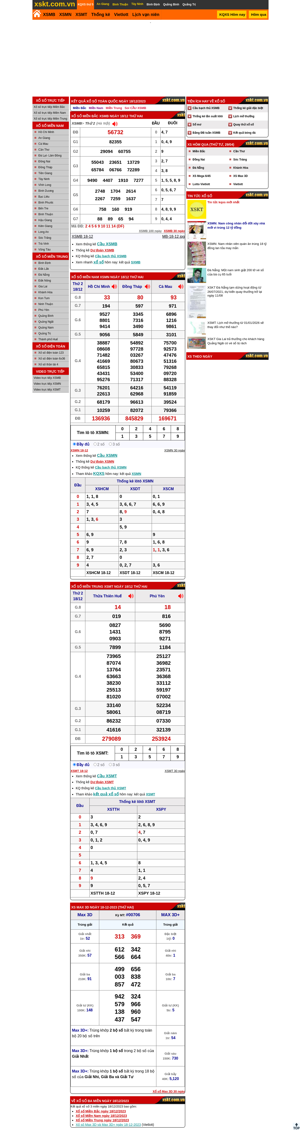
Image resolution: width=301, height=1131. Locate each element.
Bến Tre (43, 202)
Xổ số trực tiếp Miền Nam (50, 106)
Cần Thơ (43, 143)
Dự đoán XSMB (102, 244)
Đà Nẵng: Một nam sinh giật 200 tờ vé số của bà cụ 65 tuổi (235, 266)
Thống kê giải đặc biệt (248, 101)
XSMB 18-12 (82, 230)
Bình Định (44, 256)
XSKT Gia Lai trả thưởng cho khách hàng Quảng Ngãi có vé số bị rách (235, 335)
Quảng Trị (44, 327)
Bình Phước (45, 196)
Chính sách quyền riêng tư (181, 1129)
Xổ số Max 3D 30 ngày (169, 1085)
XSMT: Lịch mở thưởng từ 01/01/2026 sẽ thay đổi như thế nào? (235, 318)
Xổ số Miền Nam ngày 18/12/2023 (101, 1109)
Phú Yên (43, 303)
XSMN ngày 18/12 (114, 271)
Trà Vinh (43, 237)
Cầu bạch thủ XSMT (110, 782)
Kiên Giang (45, 219)
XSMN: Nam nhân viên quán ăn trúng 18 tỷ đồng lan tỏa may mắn (237, 239)
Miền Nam (96, 101)
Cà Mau (43, 137)
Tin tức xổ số (199, 190)
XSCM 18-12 (163, 566)
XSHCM (102, 483)
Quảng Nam (46, 321)
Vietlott (238, 178)
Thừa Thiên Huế (107, 590)
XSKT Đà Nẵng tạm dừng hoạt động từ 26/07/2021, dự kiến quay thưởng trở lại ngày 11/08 (234, 285)
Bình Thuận (45, 208)
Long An (43, 225)
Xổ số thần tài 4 (48, 358)
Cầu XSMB (107, 237)
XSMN (65, 14)
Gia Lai (42, 280)
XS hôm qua (198, 138)
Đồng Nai (44, 155)
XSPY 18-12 (149, 887)
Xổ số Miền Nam (85, 271)
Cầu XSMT (107, 769)
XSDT (135, 483)
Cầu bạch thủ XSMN (111, 461)
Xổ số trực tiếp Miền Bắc (49, 100)
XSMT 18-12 (79, 764)
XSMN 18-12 (79, 444)
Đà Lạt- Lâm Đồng (50, 149)
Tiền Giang (45, 166)
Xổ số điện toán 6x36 (51, 352)
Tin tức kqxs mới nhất (223, 196)
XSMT (81, 14)
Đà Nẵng (44, 268)
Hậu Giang (45, 213)
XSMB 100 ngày (150, 224)
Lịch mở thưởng (243, 110)
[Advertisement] (150, 55)
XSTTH (113, 803)
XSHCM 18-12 (98, 566)
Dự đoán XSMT (102, 776)
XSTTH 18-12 (103, 887)
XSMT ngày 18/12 (118, 580)
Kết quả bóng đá (244, 126)
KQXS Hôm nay (232, 14)
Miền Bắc (79, 101)
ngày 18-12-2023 (103, 901)
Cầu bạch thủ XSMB (111, 250)
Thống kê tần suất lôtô (208, 110)
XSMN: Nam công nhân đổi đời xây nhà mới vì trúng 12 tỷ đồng (236, 219)
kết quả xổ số (106, 788)
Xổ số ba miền (88, 1094)
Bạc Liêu (43, 190)
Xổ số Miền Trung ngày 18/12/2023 (102, 1114)
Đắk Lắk (43, 262)
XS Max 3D (80, 901)
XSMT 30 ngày (175, 764)
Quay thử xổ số (243, 118)
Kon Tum (44, 292)
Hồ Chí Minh (46, 125)
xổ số (99, 256)
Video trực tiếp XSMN (47, 377)
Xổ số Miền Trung (87, 580)
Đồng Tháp (45, 161)
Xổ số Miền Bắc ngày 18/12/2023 (101, 1105)
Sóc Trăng (44, 231)
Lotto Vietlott (201, 178)
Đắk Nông (44, 274)
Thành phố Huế (48, 333)
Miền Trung (114, 101)
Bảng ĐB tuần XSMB (206, 126)
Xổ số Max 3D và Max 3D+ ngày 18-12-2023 (108, 1118)
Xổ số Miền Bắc (84, 110)
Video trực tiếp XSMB (47, 371)
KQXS (98, 467)
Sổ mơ (197, 118)
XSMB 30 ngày (174, 224)
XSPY (161, 803)
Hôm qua (258, 14)
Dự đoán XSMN (102, 455)
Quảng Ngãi (45, 315)
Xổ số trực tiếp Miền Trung (50, 112)
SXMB (135, 256)
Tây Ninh (44, 172)
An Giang (44, 131)
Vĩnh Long (44, 178)
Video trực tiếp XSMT (47, 383)
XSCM (168, 483)
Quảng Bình (45, 309)
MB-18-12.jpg (173, 230)
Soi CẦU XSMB (135, 101)
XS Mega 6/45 (202, 169)
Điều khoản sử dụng (150, 1129)
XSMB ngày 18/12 (113, 110)
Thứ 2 (90, 117)
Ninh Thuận (45, 297)
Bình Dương (46, 184)
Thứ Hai (126, 901)
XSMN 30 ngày (174, 444)
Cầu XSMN (107, 449)
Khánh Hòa (45, 286)
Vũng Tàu (44, 243)
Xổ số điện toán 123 (51, 346)
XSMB (49, 14)
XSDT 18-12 (130, 566)
